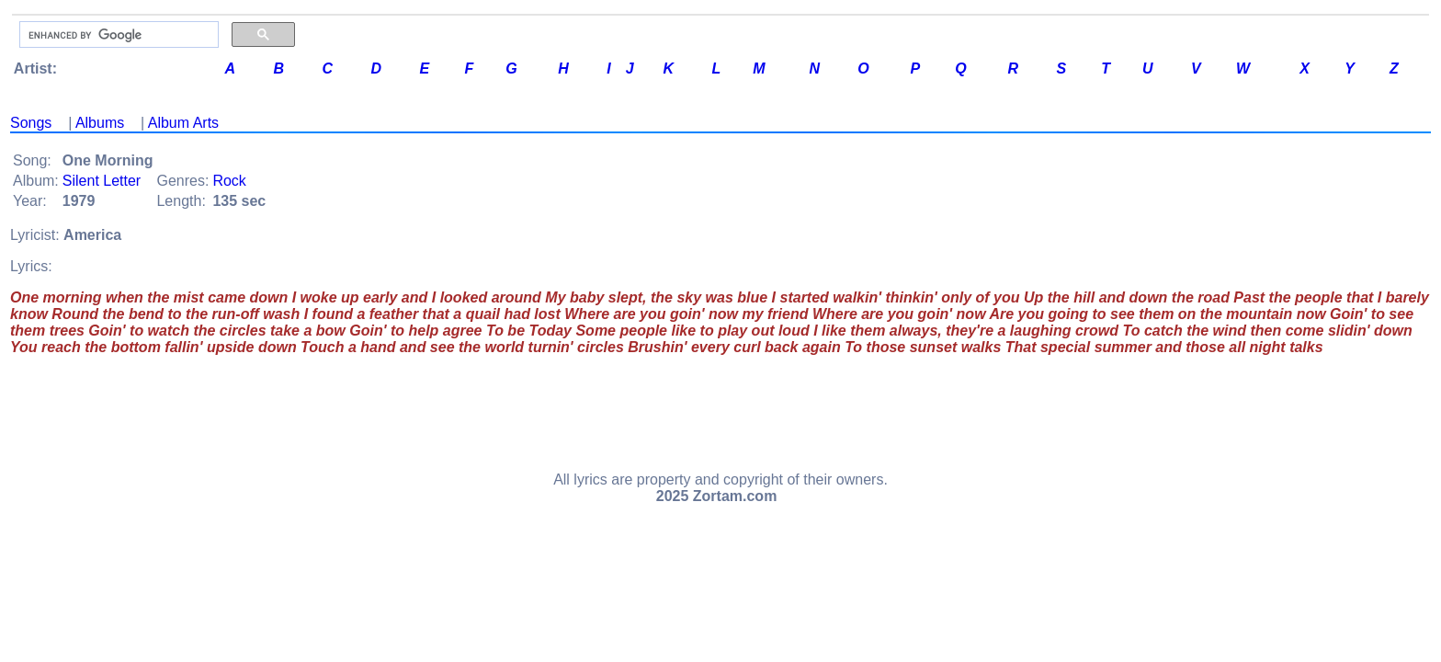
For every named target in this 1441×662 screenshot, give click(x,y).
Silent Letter (101, 180)
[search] (117, 35)
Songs (30, 123)
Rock (228, 180)
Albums (99, 123)
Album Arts (183, 123)
